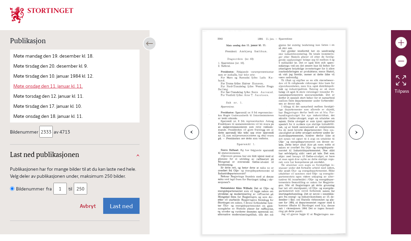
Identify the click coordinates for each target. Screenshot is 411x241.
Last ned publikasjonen (44, 155)
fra (49, 188)
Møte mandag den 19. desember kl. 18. (53, 56)
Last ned (121, 206)
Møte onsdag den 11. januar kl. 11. (48, 86)
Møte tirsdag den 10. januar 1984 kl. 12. (53, 76)
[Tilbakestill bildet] (401, 80)
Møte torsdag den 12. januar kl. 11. (48, 96)
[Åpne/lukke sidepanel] (149, 43)
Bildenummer (24, 132)
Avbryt (88, 206)
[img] (41, 14)
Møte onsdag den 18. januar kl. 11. (48, 116)
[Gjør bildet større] (401, 43)
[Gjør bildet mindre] (401, 61)
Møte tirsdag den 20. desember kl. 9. (50, 66)
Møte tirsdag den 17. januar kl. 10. (47, 106)
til (70, 188)
